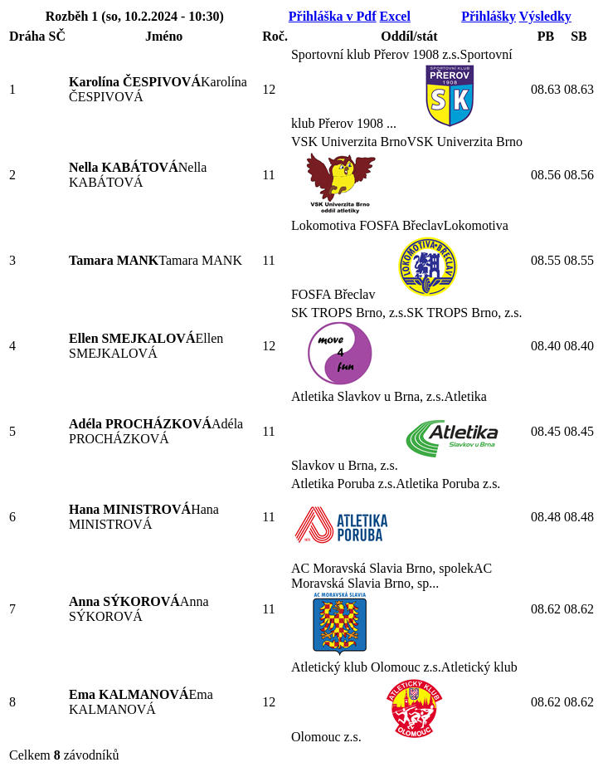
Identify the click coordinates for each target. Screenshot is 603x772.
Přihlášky (488, 16)
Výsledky (545, 16)
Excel (395, 16)
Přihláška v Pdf (333, 16)
